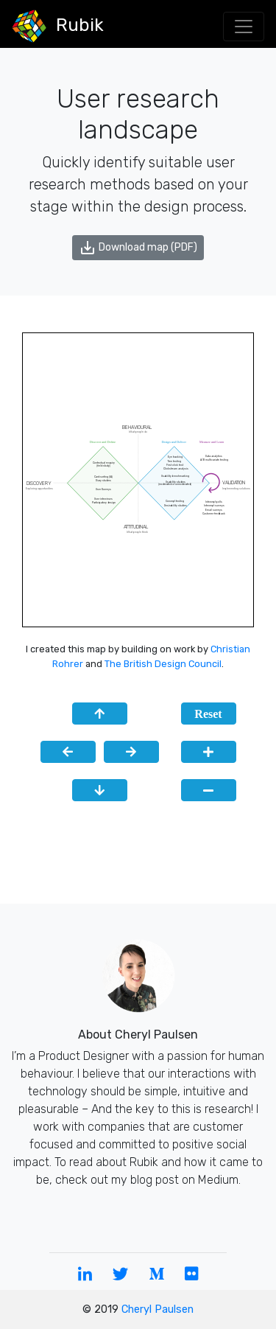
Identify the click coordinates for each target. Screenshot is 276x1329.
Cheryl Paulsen (157, 1309)
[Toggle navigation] (243, 26)
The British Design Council (163, 663)
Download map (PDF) (138, 248)
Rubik (58, 26)
